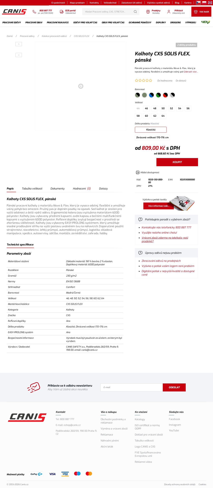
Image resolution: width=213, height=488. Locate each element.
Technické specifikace (20, 244)
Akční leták (107, 446)
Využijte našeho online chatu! (159, 232)
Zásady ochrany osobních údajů (179, 484)
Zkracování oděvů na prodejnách (161, 261)
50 (163, 108)
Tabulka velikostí (32, 188)
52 (171, 108)
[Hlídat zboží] (147, 172)
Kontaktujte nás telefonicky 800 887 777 (166, 227)
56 (188, 108)
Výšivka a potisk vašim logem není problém (168, 266)
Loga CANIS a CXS (145, 446)
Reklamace (107, 434)
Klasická (150, 129)
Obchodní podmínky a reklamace (113, 421)
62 (154, 116)
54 (179, 108)
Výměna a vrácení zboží (114, 428)
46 (146, 108)
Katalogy (140, 419)
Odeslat (174, 387)
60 (146, 116)
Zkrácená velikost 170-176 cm (152, 137)
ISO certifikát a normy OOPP (147, 427)
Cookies (202, 484)
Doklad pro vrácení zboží (149, 434)
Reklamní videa (143, 462)
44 (138, 108)
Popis (10, 188)
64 (163, 116)
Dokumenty (57, 188)
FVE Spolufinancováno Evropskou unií (148, 454)
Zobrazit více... (191, 71)
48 (154, 108)
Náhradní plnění (110, 440)
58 (138, 116)
